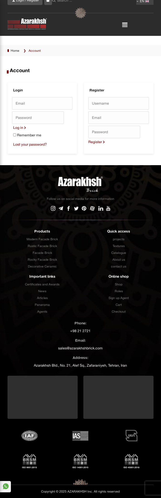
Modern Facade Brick (42, 239)
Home (15, 50)
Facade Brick (42, 253)
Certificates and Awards (42, 284)
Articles (42, 298)
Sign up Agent (119, 298)
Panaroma (42, 305)
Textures (119, 246)
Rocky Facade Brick (42, 259)
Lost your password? (30, 144)
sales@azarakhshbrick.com (80, 348)
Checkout (119, 311)
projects (118, 239)
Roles (119, 291)
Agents (42, 311)
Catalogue (118, 253)
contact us (118, 266)
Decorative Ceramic (42, 266)
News (42, 291)
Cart (119, 305)
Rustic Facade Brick (42, 246)
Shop (118, 284)
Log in (18, 127)
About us (118, 259)
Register (95, 141)
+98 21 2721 (80, 330)
